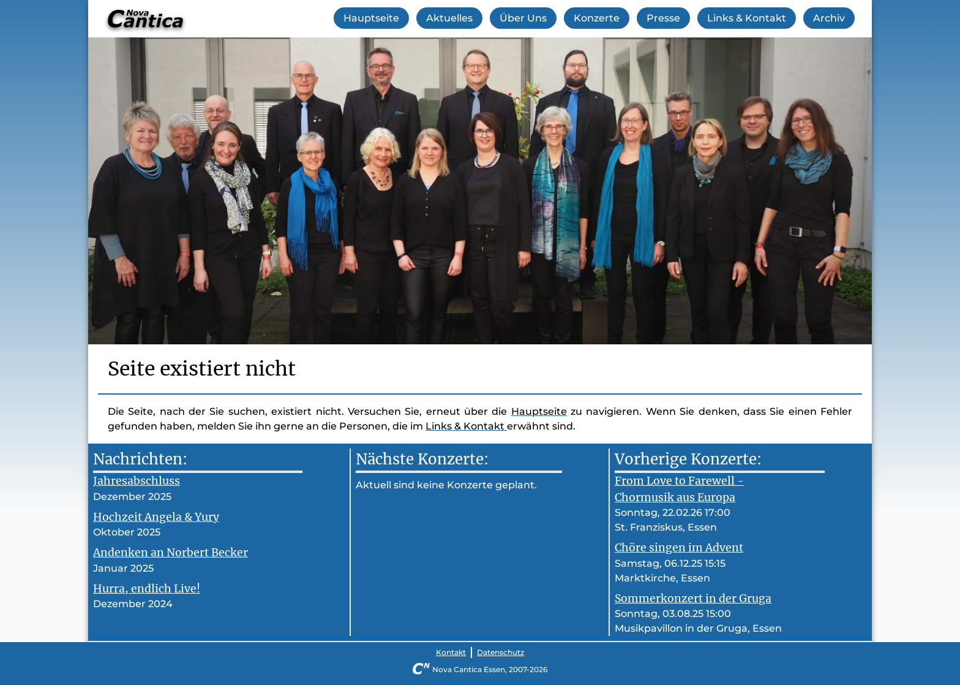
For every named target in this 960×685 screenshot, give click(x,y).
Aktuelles (449, 18)
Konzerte (597, 18)
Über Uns (523, 18)
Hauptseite (371, 18)
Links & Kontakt (746, 18)
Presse (663, 18)
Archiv (829, 18)
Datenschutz (500, 652)
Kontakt (451, 652)
